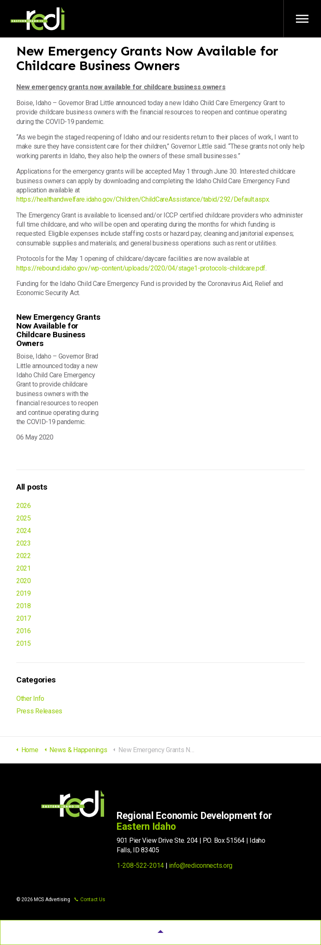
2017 (23, 618)
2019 (23, 593)
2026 (23, 506)
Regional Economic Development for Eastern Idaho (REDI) (37, 18)
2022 (23, 556)
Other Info (30, 698)
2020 (23, 581)
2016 (23, 631)
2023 (23, 543)
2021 (23, 568)
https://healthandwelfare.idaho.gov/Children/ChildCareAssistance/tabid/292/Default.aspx (142, 199)
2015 (23, 643)
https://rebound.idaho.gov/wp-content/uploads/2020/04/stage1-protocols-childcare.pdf (140, 268)
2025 (23, 518)
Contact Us (89, 899)
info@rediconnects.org (200, 865)
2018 (23, 606)
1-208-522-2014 (140, 865)
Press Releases (39, 711)
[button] (160, 932)
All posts (31, 487)
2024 (23, 531)
